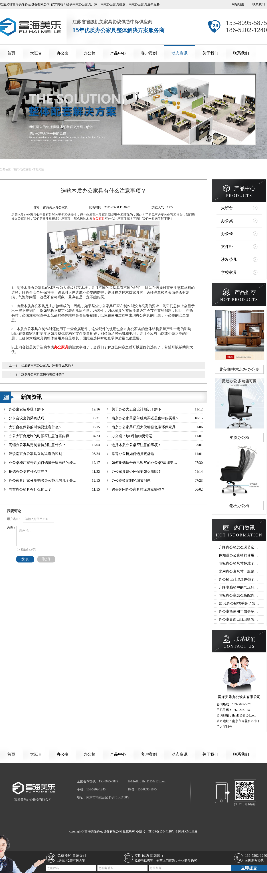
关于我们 (210, 53)
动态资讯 (180, 53)
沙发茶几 (229, 259)
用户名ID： (15, 519)
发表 (25, 559)
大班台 (36, 53)
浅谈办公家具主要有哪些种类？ (43, 374)
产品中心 (118, 53)
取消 (46, 559)
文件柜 (227, 246)
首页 (11, 53)
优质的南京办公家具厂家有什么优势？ (47, 365)
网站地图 (238, 4)
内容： (11, 528)
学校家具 (229, 272)
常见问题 (38, 169)
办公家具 (98, 218)
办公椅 (89, 53)
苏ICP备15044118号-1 (163, 831)
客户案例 (149, 53)
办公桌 (63, 53)
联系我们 (258, 4)
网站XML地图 (188, 831)
